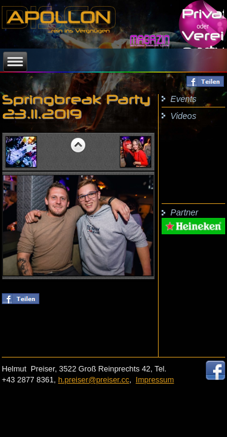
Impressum (155, 379)
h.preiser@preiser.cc (94, 379)
